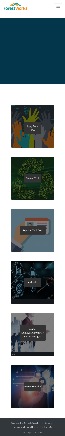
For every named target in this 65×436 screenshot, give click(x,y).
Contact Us (46, 427)
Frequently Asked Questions (27, 423)
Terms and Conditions (25, 427)
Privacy (49, 423)
